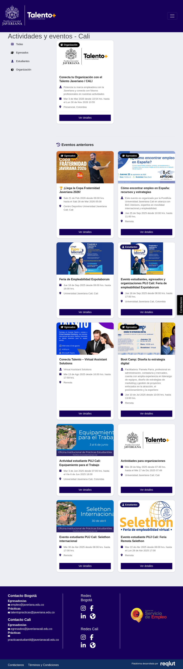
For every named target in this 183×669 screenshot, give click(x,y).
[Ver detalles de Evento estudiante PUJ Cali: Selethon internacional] (85, 516)
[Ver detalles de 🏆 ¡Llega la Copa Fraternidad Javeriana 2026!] (85, 167)
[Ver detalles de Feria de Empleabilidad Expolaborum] (85, 258)
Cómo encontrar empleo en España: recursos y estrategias (145, 190)
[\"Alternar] (172, 15)
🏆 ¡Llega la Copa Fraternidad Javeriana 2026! (79, 190)
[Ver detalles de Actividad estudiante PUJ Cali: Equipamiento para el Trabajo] (85, 440)
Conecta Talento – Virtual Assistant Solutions (83, 361)
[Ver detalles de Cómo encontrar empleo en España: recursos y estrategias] (146, 167)
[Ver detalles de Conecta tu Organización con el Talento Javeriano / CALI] (85, 56)
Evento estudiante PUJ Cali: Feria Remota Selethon (143, 539)
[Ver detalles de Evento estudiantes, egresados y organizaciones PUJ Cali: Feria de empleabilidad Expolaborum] (146, 258)
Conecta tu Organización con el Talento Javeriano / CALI (80, 79)
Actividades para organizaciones (143, 460)
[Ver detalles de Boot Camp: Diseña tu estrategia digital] (146, 339)
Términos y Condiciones (43, 664)
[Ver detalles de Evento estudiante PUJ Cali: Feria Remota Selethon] (146, 516)
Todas (17, 44)
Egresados (19, 52)
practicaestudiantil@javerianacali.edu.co (33, 639)
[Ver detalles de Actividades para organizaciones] (146, 440)
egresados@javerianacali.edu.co (31, 628)
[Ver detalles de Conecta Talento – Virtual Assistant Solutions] (85, 339)
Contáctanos (16, 664)
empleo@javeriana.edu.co (27, 604)
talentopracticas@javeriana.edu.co (33, 612)
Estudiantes (20, 61)
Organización (21, 69)
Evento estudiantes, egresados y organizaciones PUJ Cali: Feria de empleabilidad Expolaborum (144, 283)
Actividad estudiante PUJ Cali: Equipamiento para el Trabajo (80, 462)
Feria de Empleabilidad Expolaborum (84, 279)
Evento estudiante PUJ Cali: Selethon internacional (84, 539)
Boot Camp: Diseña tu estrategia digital (143, 361)
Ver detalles (85, 117)
